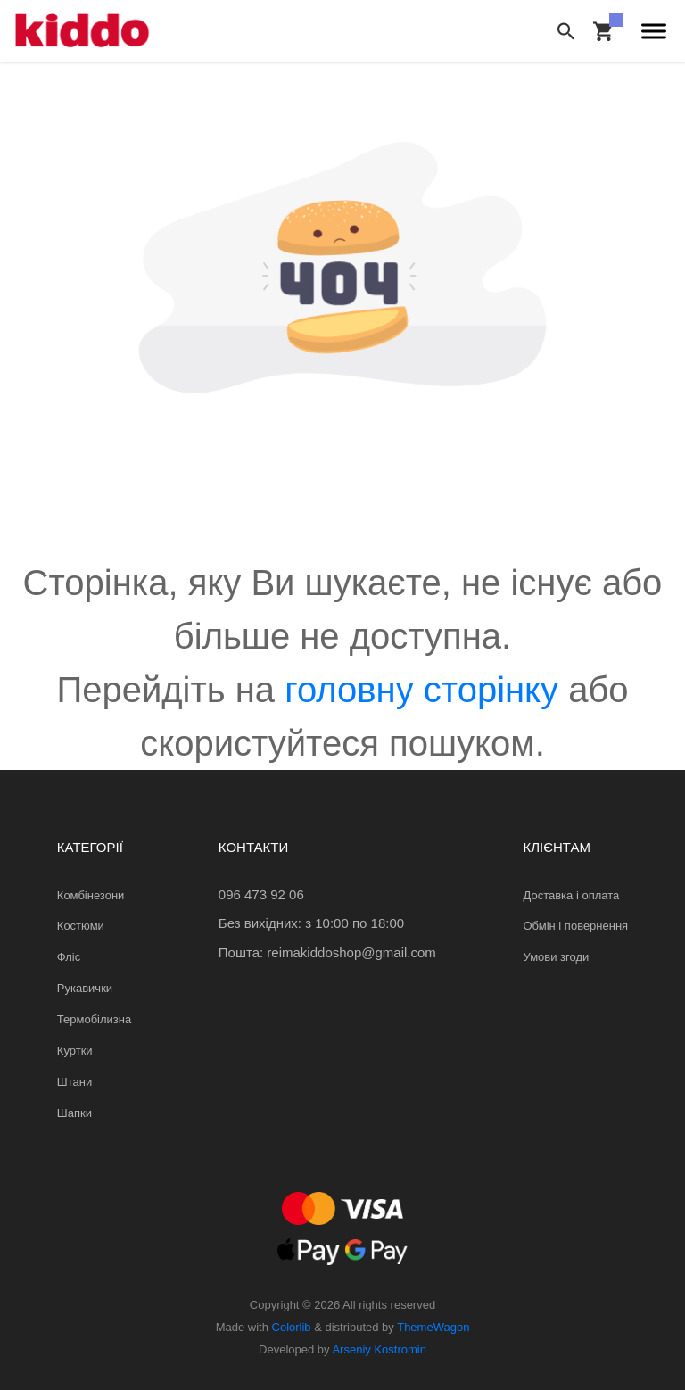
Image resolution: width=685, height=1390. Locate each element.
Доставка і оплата (571, 895)
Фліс (68, 957)
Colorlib (291, 1327)
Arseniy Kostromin (378, 1349)
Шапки (74, 1113)
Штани (74, 1081)
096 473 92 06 (261, 894)
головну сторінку (421, 689)
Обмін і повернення (575, 925)
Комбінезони (91, 895)
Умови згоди (556, 957)
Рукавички (84, 988)
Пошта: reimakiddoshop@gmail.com (327, 952)
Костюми (80, 925)
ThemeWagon (433, 1327)
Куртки (75, 1050)
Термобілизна (94, 1019)
